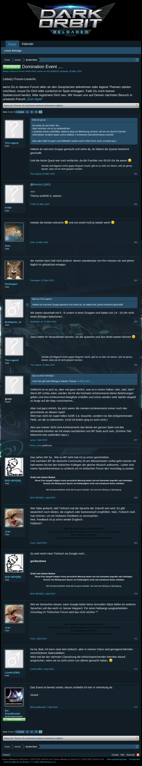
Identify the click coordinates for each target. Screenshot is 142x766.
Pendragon (11, 284)
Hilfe (123, 755)
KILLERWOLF (53, 71)
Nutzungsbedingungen (117, 759)
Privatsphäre (134, 759)
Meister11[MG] (42, 184)
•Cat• (7, 531)
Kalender (28, 43)
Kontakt (115, 755)
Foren (12, 44)
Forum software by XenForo (27, 759)
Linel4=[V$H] (12, 672)
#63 (135, 242)
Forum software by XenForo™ (78, 759)
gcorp (8, 398)
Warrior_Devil (36, 445)
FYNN (8, 207)
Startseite (130, 755)
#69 (135, 543)
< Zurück (20, 112)
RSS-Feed (138, 754)
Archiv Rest (31, 71)
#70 (135, 594)
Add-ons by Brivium (30, 762)
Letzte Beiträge (12, 50)
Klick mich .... (86, 381)
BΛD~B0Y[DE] (13, 480)
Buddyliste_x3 (13, 322)
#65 (135, 322)
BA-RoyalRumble (12, 712)
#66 (135, 365)
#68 (135, 497)
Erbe (7, 245)
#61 (135, 174)
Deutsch (6, 755)
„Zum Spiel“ (34, 99)
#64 (135, 280)
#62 (135, 204)
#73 (135, 707)
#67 (135, 440)
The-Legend (12, 143)
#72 (135, 669)
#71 (135, 639)
